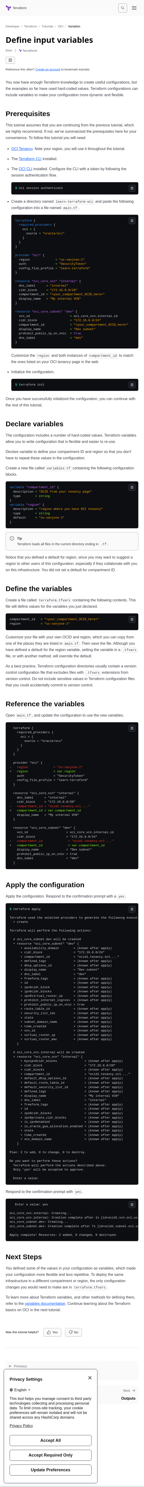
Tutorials (47, 26)
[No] (73, 1332)
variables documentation (45, 1304)
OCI (60, 26)
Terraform (30, 26)
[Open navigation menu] (134, 8)
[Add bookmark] (10, 60)
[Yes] (52, 1332)
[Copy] (132, 188)
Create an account (47, 69)
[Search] (122, 8)
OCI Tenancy (22, 149)
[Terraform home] (16, 8)
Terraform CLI (30, 159)
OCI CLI (25, 169)
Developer (12, 26)
